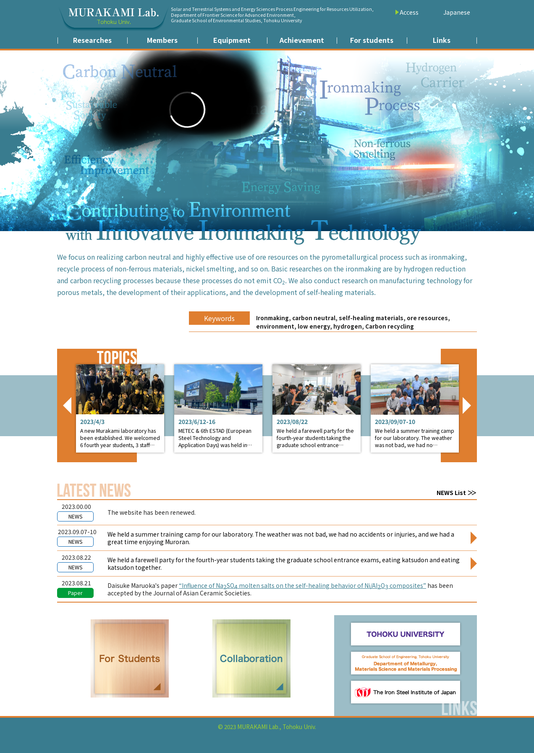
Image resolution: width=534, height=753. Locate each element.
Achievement (302, 40)
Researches (92, 40)
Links (441, 40)
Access (409, 12)
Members (162, 40)
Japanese (456, 12)
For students (371, 40)
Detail (120, 408)
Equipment (232, 40)
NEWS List (451, 492)
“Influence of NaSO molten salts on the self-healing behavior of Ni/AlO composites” (302, 586)
